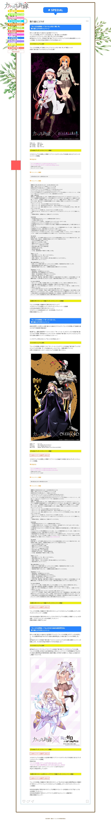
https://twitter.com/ (54, 536)
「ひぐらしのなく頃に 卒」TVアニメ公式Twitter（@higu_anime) (45, 165)
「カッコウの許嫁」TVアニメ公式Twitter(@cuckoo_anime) (43, 163)
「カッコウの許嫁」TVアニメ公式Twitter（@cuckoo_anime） (46, 763)
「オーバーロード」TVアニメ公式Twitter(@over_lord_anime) (44, 470)
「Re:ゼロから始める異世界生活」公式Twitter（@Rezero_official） (47, 765)
